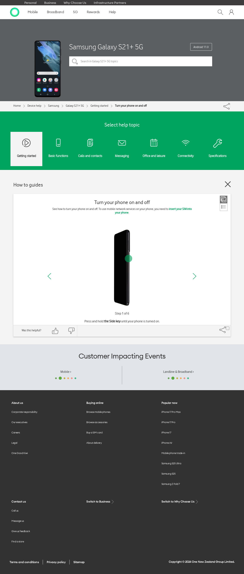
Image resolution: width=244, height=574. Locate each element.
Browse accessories (96, 422)
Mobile (33, 12)
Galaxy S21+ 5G (75, 105)
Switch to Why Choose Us (180, 502)
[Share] (230, 105)
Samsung (53, 105)
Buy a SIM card (94, 432)
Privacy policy (56, 562)
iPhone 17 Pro (168, 422)
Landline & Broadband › (178, 372)
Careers (15, 432)
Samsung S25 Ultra (171, 463)
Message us (17, 520)
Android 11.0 (201, 47)
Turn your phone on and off (131, 105)
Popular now (169, 403)
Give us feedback (20, 531)
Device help (34, 105)
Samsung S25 (168, 473)
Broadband (55, 12)
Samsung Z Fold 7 (170, 483)
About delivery (94, 442)
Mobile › (65, 372)
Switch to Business (100, 502)
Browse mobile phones (98, 411)
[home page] (14, 12)
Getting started (99, 105)
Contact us (18, 501)
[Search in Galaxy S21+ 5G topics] (140, 61)
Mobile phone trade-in (173, 453)
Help (112, 12)
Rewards (93, 12)
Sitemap (79, 562)
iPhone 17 (166, 432)
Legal (14, 442)
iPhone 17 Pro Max (171, 411)
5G (75, 12)
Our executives (19, 422)
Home (17, 105)
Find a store (17, 541)
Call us (14, 510)
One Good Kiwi (19, 453)
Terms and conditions (24, 562)
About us (17, 403)
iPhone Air (166, 442)
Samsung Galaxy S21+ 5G (106, 46)
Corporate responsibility (24, 411)
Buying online (95, 403)
